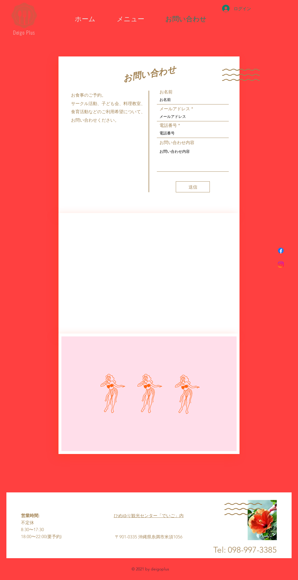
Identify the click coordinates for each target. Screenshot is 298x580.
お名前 (166, 92)
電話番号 (168, 125)
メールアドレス (174, 109)
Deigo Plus (24, 32)
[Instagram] (281, 264)
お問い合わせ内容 (176, 142)
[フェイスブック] (281, 250)
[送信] (193, 186)
